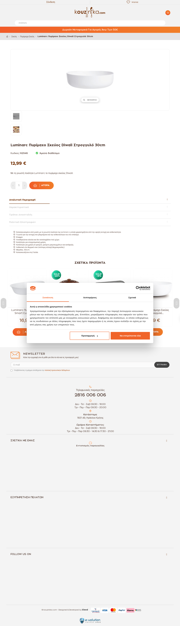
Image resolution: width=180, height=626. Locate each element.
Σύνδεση (50, 2)
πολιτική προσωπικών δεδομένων (57, 370)
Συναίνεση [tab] (47, 297)
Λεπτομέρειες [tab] (90, 297)
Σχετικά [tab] (132, 297)
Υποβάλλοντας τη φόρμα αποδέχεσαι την (42, 370)
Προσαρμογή (89, 335)
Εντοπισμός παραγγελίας (90, 446)
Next (176, 303)
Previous (3, 303)
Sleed (85, 610)
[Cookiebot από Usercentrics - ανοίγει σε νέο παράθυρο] (138, 288)
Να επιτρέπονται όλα (130, 335)
